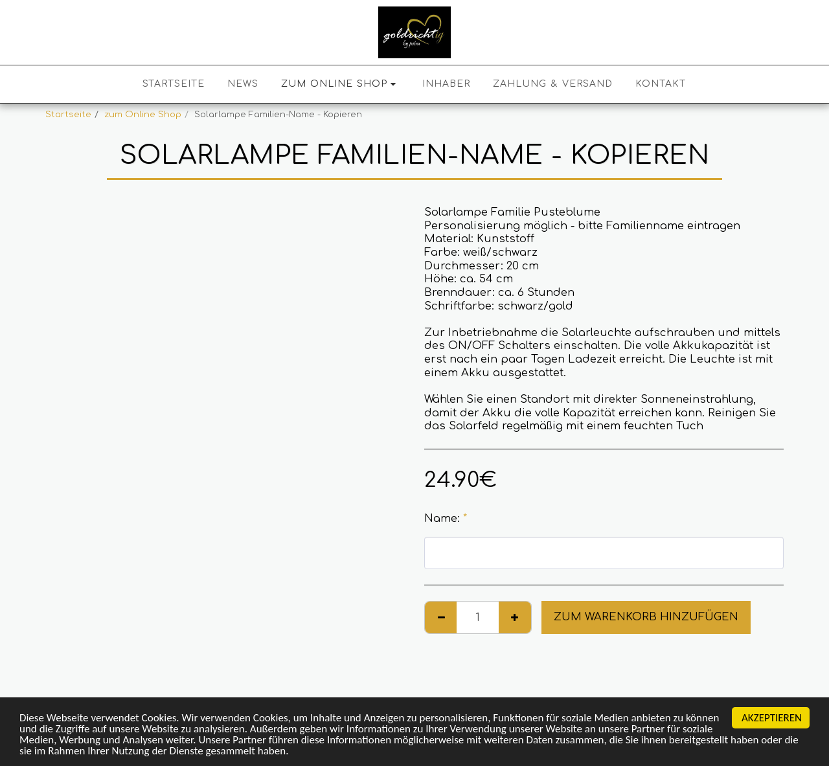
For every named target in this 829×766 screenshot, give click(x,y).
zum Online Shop (142, 114)
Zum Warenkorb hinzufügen (646, 617)
